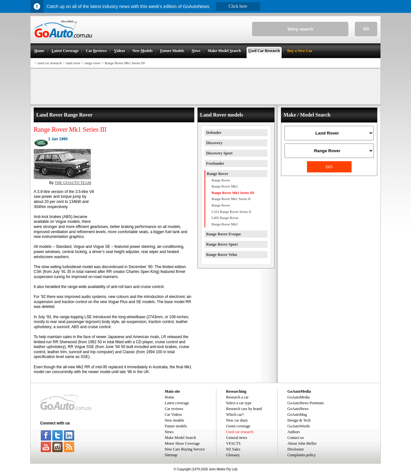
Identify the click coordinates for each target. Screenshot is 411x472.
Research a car (237, 397)
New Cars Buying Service (185, 449)
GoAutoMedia (298, 397)
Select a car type (238, 403)
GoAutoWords (298, 426)
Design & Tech (298, 420)
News (169, 432)
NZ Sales (233, 449)
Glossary (233, 455)
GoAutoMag (297, 414)
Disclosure (295, 449)
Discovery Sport (219, 153)
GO (366, 29)
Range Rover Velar (221, 254)
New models (174, 420)
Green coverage (238, 426)
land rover (73, 63)
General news (236, 437)
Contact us (295, 437)
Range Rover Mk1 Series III (125, 63)
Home (169, 397)
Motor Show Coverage (182, 443)
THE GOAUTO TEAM (73, 182)
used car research (50, 63)
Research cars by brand (244, 408)
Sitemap (171, 455)
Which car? (235, 414)
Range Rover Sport (222, 244)
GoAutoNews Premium (305, 403)
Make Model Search (180, 437)
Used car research (239, 432)
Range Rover (217, 173)
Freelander (215, 163)
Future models (176, 426)
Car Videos (173, 414)
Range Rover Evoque (223, 234)
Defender (213, 132)
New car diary (237, 420)
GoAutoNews (298, 408)
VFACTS (233, 443)
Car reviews (174, 408)
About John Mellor (302, 443)
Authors (293, 432)
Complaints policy (301, 455)
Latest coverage (177, 403)
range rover (92, 63)
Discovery (214, 143)
